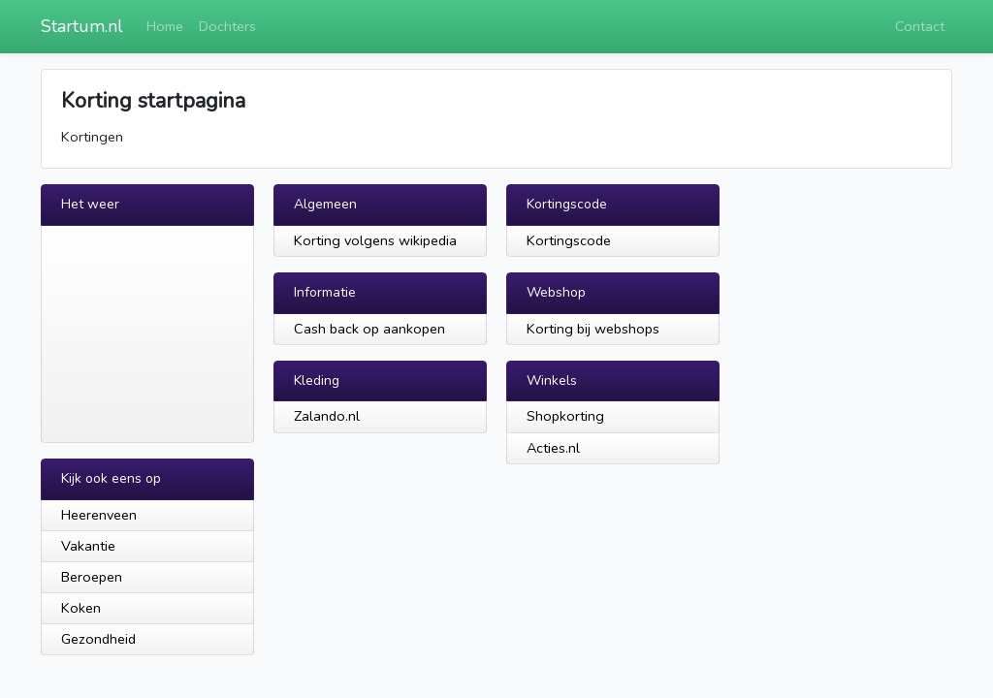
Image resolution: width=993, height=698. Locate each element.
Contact (920, 26)
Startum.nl (82, 26)
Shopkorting (565, 416)
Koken (81, 608)
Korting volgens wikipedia (375, 240)
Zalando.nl (327, 416)
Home (164, 26)
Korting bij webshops (593, 328)
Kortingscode (569, 240)
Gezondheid (98, 639)
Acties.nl (553, 448)
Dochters (227, 26)
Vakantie (88, 545)
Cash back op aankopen (369, 328)
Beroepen (91, 577)
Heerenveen (99, 514)
